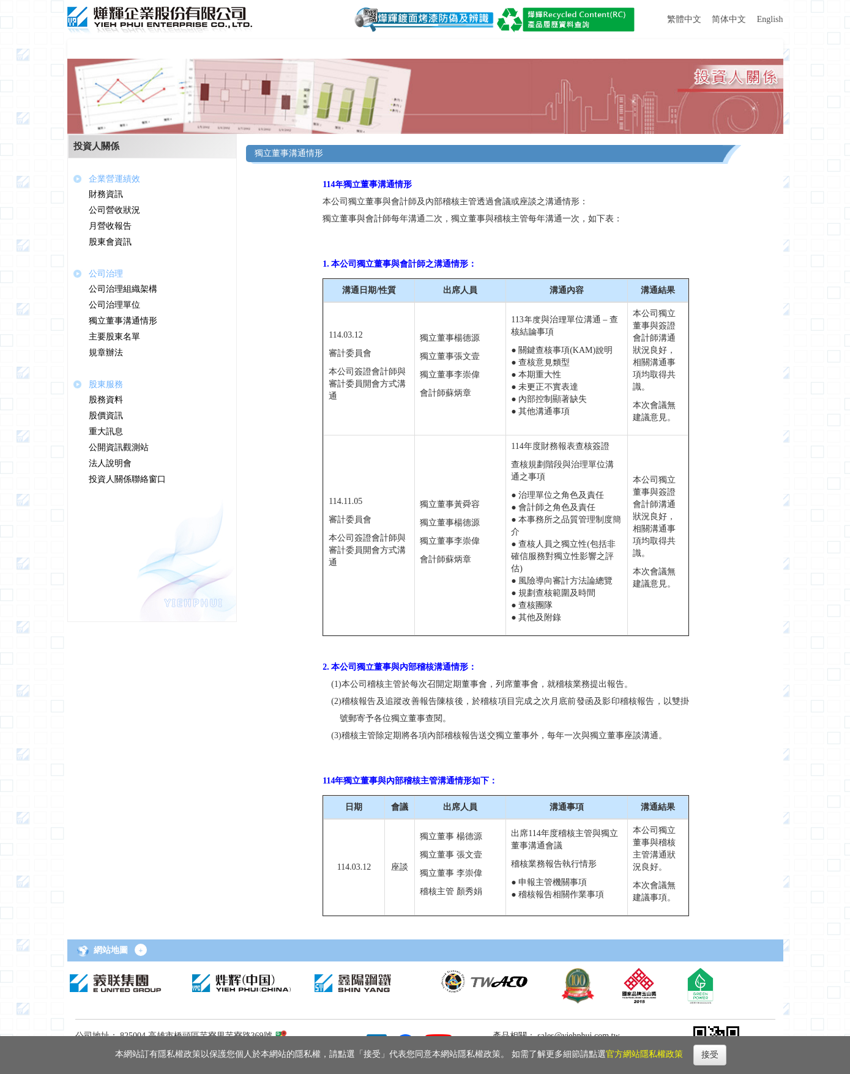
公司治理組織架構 (123, 289)
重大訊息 (106, 431)
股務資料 (106, 399)
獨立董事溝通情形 (123, 320)
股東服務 (106, 384)
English (770, 19)
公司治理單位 (114, 304)
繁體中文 (684, 19)
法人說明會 (110, 463)
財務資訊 (106, 194)
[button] (109, 49)
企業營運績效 (114, 178)
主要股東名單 (114, 336)
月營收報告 (110, 226)
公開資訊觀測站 (119, 447)
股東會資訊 (110, 241)
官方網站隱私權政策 (644, 1054)
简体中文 (729, 19)
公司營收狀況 (114, 210)
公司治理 (106, 273)
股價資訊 (106, 415)
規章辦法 (106, 352)
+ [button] (141, 950)
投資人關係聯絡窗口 (127, 479)
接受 (709, 1054)
